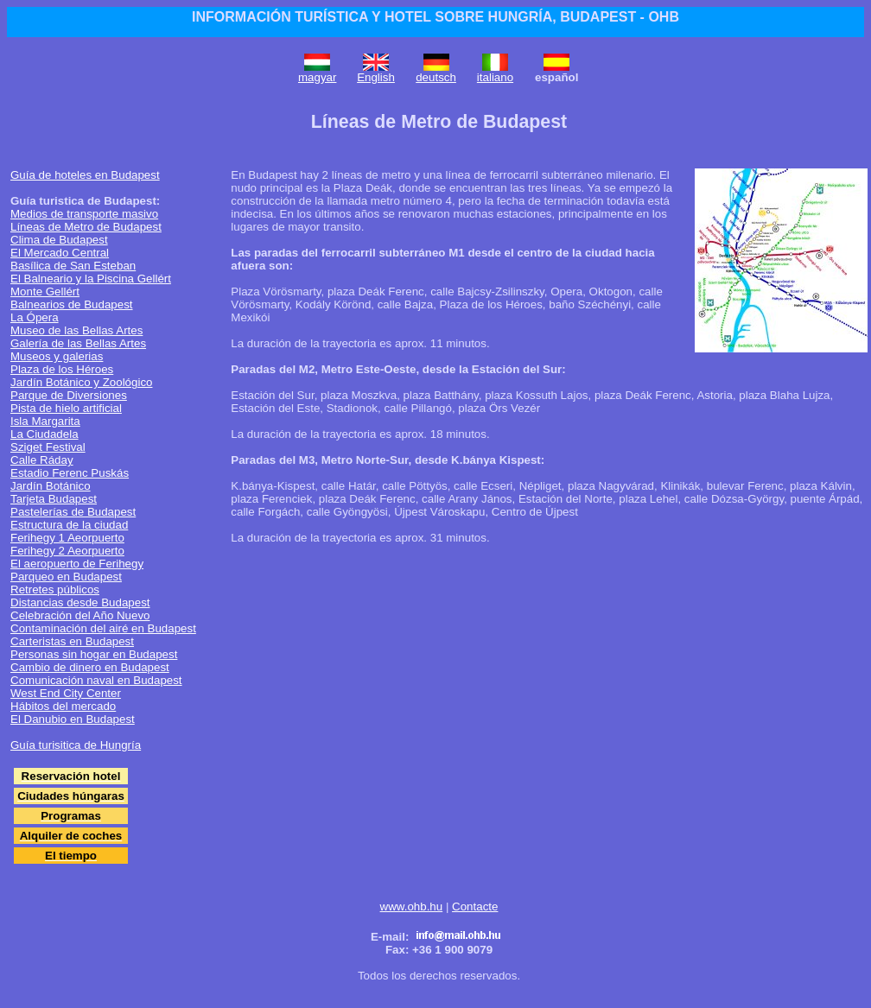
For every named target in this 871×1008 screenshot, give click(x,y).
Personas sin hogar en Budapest (93, 654)
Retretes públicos (54, 589)
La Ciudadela (44, 434)
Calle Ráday (41, 459)
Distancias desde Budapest (80, 602)
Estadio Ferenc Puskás (69, 472)
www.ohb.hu (411, 906)
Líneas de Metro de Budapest (86, 226)
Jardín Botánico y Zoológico (81, 382)
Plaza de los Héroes (61, 369)
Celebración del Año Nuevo (80, 615)
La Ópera (34, 317)
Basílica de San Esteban (73, 265)
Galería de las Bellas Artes (78, 343)
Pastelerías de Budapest (73, 511)
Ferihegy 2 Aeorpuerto (67, 550)
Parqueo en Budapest (66, 576)
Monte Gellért (44, 291)
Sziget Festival (48, 447)
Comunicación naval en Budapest (96, 680)
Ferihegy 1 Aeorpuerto (67, 537)
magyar (317, 77)
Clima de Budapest (59, 239)
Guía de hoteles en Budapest (85, 174)
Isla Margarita (45, 421)
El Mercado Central (59, 252)
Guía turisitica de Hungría (75, 745)
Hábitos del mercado (63, 706)
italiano (495, 77)
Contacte (475, 906)
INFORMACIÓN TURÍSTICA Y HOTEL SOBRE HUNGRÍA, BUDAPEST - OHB (435, 17)
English (376, 77)
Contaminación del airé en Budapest (103, 628)
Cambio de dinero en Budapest (89, 667)
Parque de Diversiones (68, 395)
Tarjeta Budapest (53, 498)
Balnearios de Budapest (71, 304)
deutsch (436, 77)
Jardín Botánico (50, 485)
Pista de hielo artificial (66, 408)
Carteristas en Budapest (72, 641)
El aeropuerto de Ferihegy (76, 563)
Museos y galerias (56, 356)
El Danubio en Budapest (72, 719)
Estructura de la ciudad (69, 524)
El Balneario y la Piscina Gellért (90, 278)
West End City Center (65, 693)
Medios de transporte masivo (84, 213)
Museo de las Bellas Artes (76, 330)
